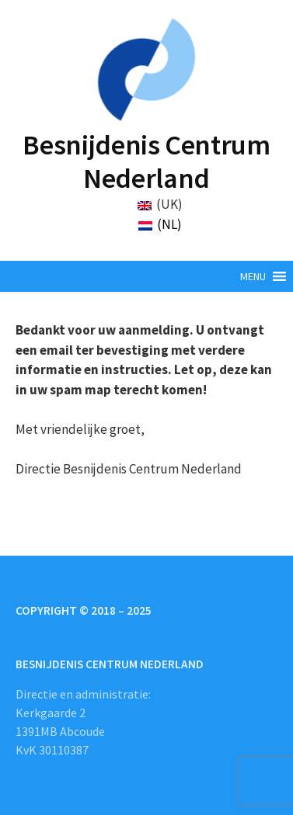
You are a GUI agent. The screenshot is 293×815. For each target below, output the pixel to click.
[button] (253, 276)
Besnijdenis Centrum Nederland (146, 161)
